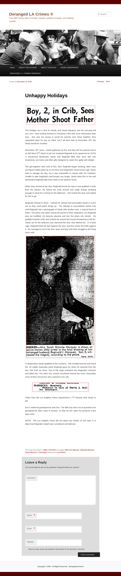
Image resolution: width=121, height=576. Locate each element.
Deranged (43, 452)
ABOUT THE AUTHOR (28, 68)
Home (12, 68)
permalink (62, 452)
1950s (45, 450)
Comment (31, 478)
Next (109, 81)
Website (30, 542)
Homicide (52, 450)
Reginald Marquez (87, 450)
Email (31, 529)
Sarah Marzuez (30, 452)
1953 (66, 450)
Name (31, 515)
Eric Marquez (74, 450)
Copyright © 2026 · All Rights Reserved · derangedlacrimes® (60, 566)
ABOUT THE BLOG (48, 68)
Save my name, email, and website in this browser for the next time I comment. (56, 549)
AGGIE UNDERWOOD (69, 68)
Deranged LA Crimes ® (31, 14)
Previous (99, 81)
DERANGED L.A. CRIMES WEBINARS (25, 73)
